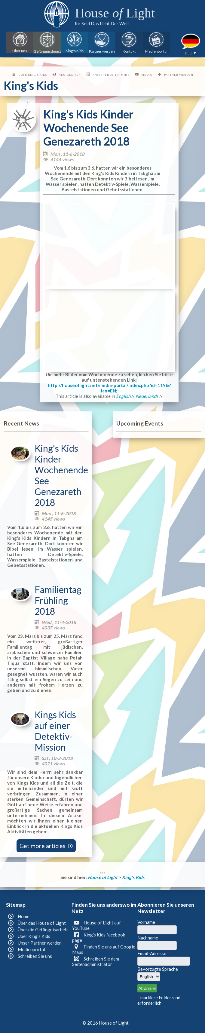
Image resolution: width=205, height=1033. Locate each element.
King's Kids (133, 877)
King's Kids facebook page (98, 937)
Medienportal (31, 949)
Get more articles (46, 845)
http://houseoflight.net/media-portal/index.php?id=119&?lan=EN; (109, 388)
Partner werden (178, 74)
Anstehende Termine (111, 74)
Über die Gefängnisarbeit (43, 929)
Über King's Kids (32, 74)
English (123, 396)
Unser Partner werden (40, 942)
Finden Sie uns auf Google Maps (103, 949)
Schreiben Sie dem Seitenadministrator (95, 961)
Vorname (147, 922)
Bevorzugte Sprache (157, 969)
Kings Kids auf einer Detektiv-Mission (55, 730)
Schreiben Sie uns (35, 956)
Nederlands (147, 396)
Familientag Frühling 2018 (58, 600)
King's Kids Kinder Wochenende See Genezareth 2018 (61, 475)
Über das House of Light (42, 923)
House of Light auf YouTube (96, 925)
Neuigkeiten (70, 74)
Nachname (149, 937)
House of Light (103, 877)
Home (23, 916)
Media (146, 74)
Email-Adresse (153, 953)
